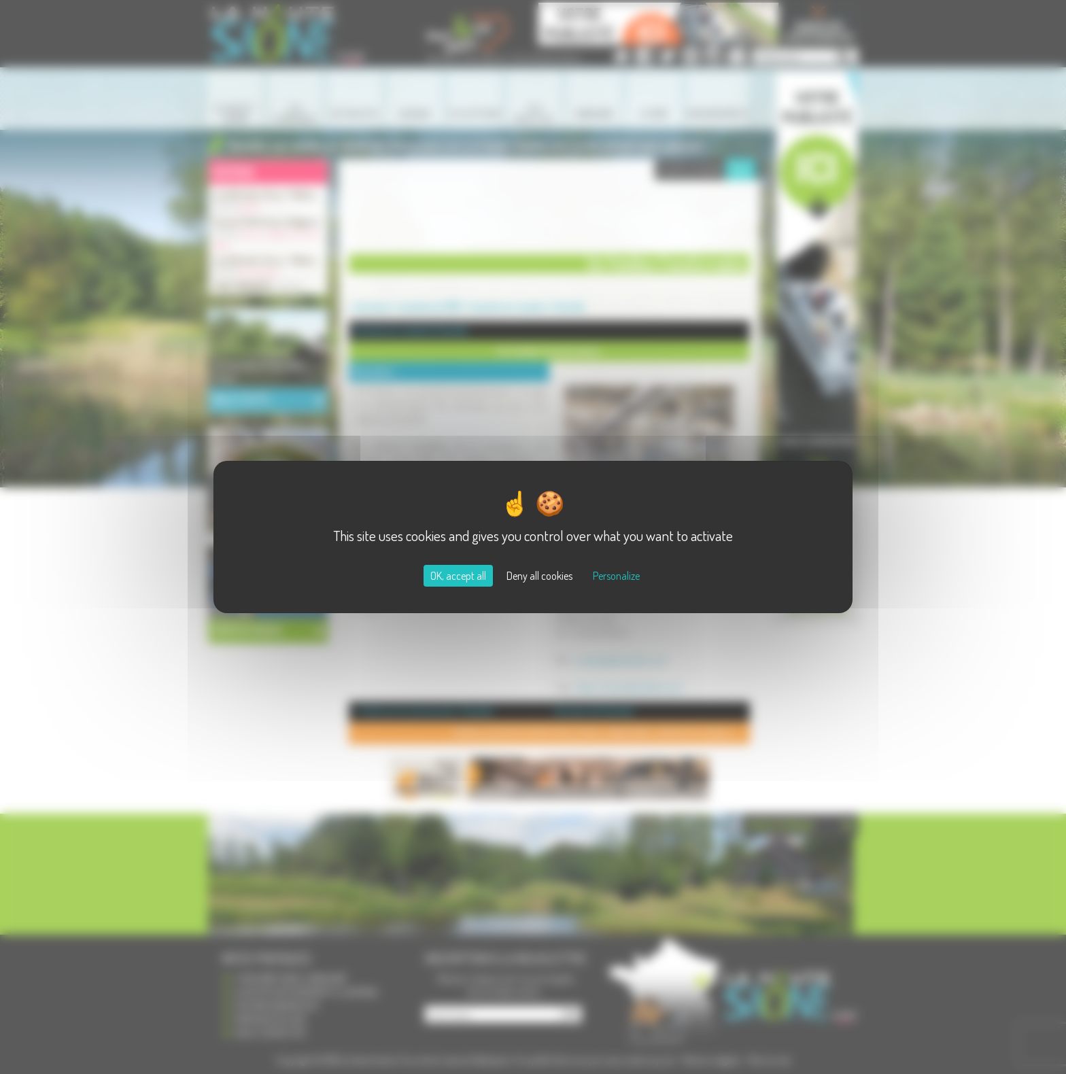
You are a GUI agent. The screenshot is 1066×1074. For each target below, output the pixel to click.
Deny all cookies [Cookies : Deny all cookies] (539, 576)
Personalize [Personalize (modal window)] (616, 576)
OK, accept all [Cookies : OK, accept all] (458, 576)
